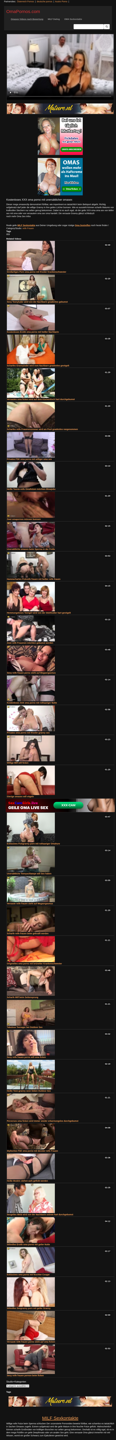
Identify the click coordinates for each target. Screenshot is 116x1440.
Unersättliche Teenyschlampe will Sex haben (29, 873)
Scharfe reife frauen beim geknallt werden (28, 933)
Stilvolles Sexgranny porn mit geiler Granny (29, 1308)
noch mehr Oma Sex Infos (18, 216)
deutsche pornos (44, 1)
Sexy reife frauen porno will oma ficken (26, 1057)
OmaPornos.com (23, 11)
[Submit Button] (107, 26)
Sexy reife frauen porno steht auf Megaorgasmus (31, 673)
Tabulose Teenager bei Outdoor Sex (25, 1027)
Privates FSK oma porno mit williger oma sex (29, 459)
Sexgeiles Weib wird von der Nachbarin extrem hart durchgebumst (40, 1214)
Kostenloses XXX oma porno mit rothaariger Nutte (32, 703)
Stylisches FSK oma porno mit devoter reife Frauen (32, 1151)
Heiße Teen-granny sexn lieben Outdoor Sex (29, 1091)
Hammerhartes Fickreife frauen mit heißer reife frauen (33, 579)
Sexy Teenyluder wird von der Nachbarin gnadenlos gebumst (37, 302)
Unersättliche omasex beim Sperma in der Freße (31, 549)
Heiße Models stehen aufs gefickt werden (27, 1181)
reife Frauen (28, 228)
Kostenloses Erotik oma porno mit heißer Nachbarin (33, 332)
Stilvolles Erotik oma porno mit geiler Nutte (28, 1244)
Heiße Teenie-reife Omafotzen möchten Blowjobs (31, 489)
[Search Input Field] (89, 26)
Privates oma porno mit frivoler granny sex (28, 733)
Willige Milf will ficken (17, 763)
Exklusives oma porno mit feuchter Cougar (28, 1274)
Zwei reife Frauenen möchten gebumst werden (30, 643)
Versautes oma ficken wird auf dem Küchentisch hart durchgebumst (41, 399)
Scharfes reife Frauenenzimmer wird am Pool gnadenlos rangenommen (42, 429)
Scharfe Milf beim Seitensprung (22, 997)
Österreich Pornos (25, 1)
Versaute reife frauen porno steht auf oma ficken (31, 1342)
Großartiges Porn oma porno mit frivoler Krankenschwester (36, 272)
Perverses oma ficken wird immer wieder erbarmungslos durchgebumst (42, 1121)
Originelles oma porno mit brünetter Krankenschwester (34, 963)
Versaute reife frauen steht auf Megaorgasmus (30, 903)
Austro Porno (61, 1)
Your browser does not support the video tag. (60, 67)
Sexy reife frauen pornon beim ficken (25, 1375)
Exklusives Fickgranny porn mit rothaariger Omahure (33, 843)
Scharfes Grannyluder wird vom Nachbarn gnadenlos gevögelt (38, 365)
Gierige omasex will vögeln (20, 796)
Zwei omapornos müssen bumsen (24, 519)
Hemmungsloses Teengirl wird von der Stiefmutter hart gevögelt (39, 613)
